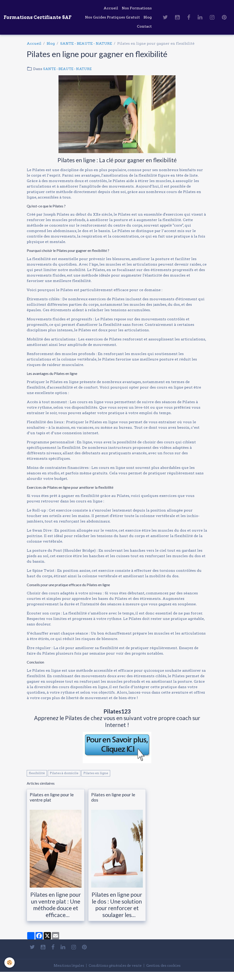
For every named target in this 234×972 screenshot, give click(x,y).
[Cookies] (10, 962)
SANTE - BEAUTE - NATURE (86, 43)
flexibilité (37, 773)
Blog (148, 17)
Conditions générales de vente (114, 965)
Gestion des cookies (165, 965)
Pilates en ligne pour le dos (113, 797)
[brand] (37, 17)
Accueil (111, 8)
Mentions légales (66, 965)
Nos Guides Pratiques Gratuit (112, 17)
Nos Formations (137, 8)
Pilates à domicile (64, 773)
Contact (144, 26)
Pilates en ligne (95, 773)
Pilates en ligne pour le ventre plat (52, 797)
